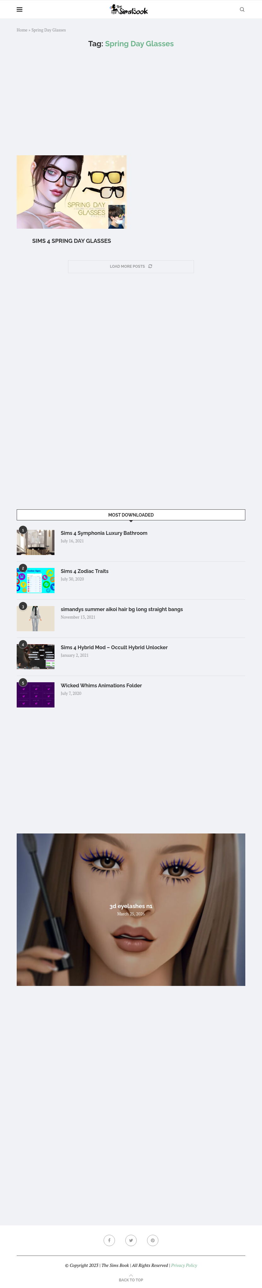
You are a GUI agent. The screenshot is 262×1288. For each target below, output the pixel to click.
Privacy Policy (184, 1265)
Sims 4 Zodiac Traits (85, 571)
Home (22, 30)
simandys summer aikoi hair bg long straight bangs (122, 609)
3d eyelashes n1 (131, 906)
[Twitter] (131, 1240)
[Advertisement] (131, 102)
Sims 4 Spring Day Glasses (71, 241)
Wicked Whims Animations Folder (101, 686)
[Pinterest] (152, 1240)
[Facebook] (109, 1240)
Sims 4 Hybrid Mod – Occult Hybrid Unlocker (114, 647)
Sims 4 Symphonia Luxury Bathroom (104, 533)
